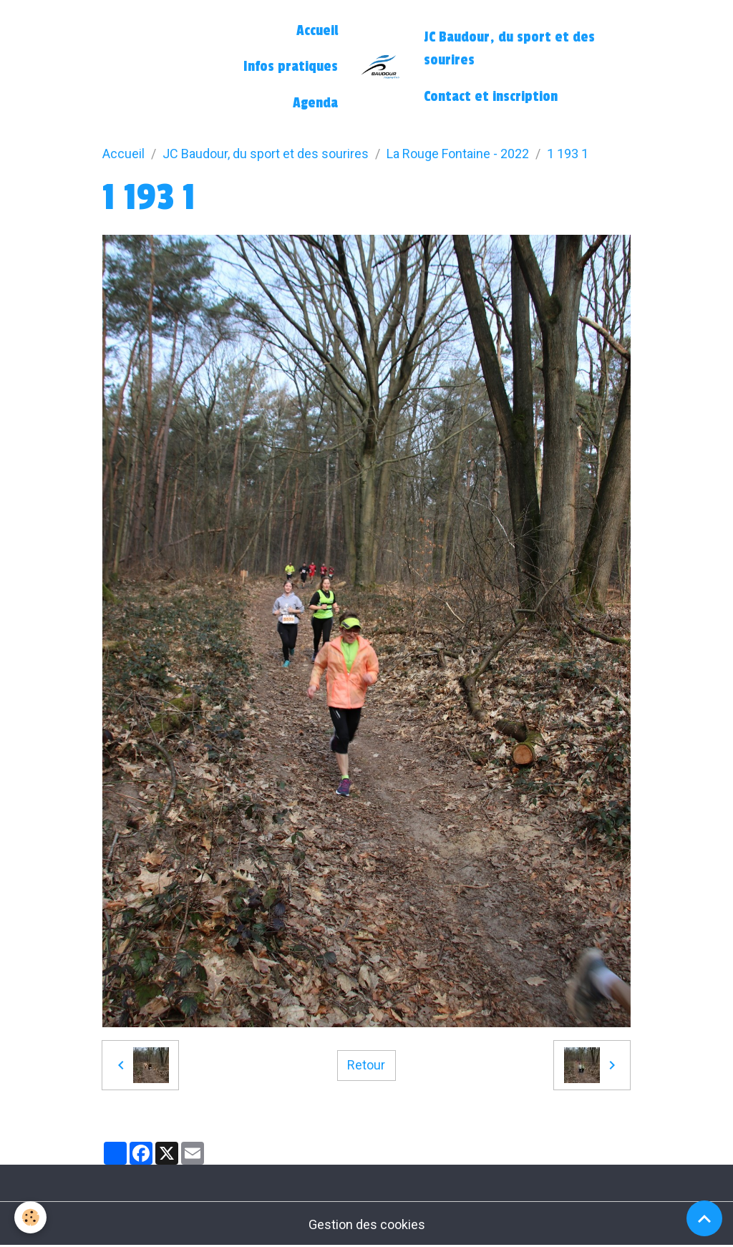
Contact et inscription (491, 96)
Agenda (315, 103)
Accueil (317, 30)
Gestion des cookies (367, 1224)
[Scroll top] (704, 1218)
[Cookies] (30, 1217)
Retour (366, 1064)
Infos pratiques (290, 66)
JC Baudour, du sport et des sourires (509, 49)
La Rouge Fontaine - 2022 (458, 153)
